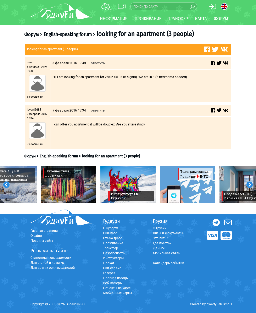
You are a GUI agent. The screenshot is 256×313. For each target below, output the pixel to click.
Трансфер (110, 248)
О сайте (36, 236)
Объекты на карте (117, 288)
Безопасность (114, 253)
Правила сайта (41, 241)
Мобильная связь (166, 253)
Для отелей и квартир (47, 263)
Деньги (159, 248)
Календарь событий (168, 263)
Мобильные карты (117, 293)
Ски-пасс (110, 233)
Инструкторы (113, 258)
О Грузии (159, 228)
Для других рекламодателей (52, 268)
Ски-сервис (112, 268)
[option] (68, 184)
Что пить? (160, 238)
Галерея (109, 273)
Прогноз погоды (116, 278)
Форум (221, 18)
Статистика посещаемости (50, 258)
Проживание (113, 243)
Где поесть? (162, 243)
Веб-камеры (113, 283)
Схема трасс (112, 238)
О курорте (110, 228)
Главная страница (44, 231)
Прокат (108, 263)
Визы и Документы (168, 233)
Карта (201, 18)
